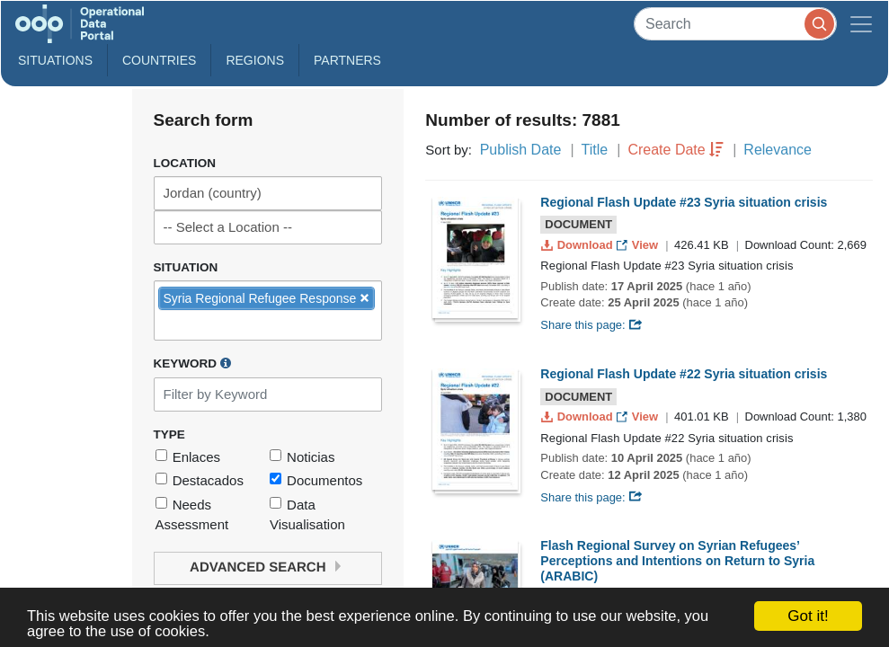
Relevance (777, 149)
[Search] (735, 23)
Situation (186, 267)
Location (185, 163)
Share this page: (591, 325)
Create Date (666, 149)
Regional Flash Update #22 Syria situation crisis (683, 374)
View (639, 245)
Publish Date (521, 149)
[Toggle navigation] (861, 24)
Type (169, 434)
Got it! (807, 616)
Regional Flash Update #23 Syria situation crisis (683, 202)
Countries (159, 60)
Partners (347, 60)
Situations (55, 60)
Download (578, 245)
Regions (255, 60)
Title (595, 149)
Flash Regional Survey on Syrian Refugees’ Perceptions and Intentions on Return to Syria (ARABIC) (677, 560)
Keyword (192, 363)
